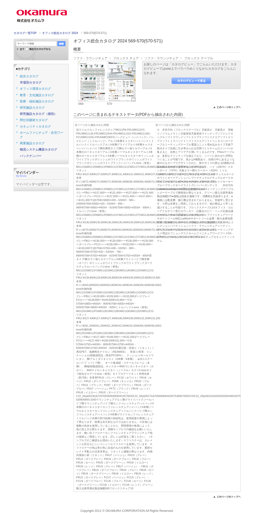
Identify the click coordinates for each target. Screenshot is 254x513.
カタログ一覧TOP (25, 33)
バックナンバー (31, 156)
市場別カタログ (31, 82)
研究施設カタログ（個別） (38, 114)
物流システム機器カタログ (38, 149)
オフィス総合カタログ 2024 (60, 33)
